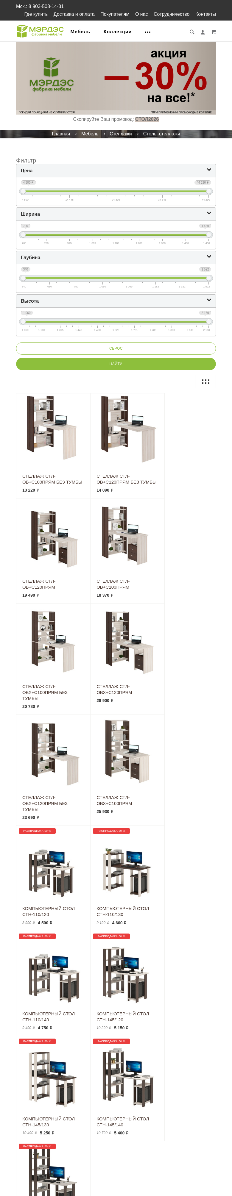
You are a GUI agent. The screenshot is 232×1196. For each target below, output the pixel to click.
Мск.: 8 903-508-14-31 (40, 6)
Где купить (36, 14)
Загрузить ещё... (116, 917)
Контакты (205, 14)
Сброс (116, 348)
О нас (141, 14)
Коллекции (119, 31)
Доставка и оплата (74, 14)
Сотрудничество (172, 14)
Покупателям (114, 14)
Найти (116, 364)
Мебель (81, 31)
